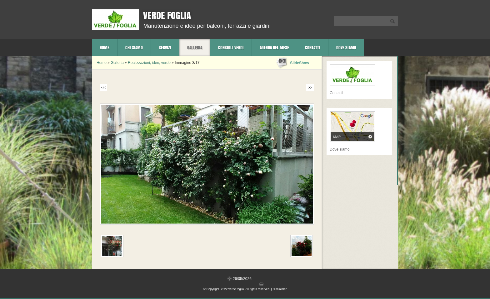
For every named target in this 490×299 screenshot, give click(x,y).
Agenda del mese (274, 47)
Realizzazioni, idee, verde (149, 62)
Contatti (312, 47)
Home (104, 47)
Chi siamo (134, 47)
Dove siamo (346, 47)
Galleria (194, 47)
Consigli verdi (231, 47)
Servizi (165, 47)
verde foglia (167, 15)
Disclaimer (280, 289)
